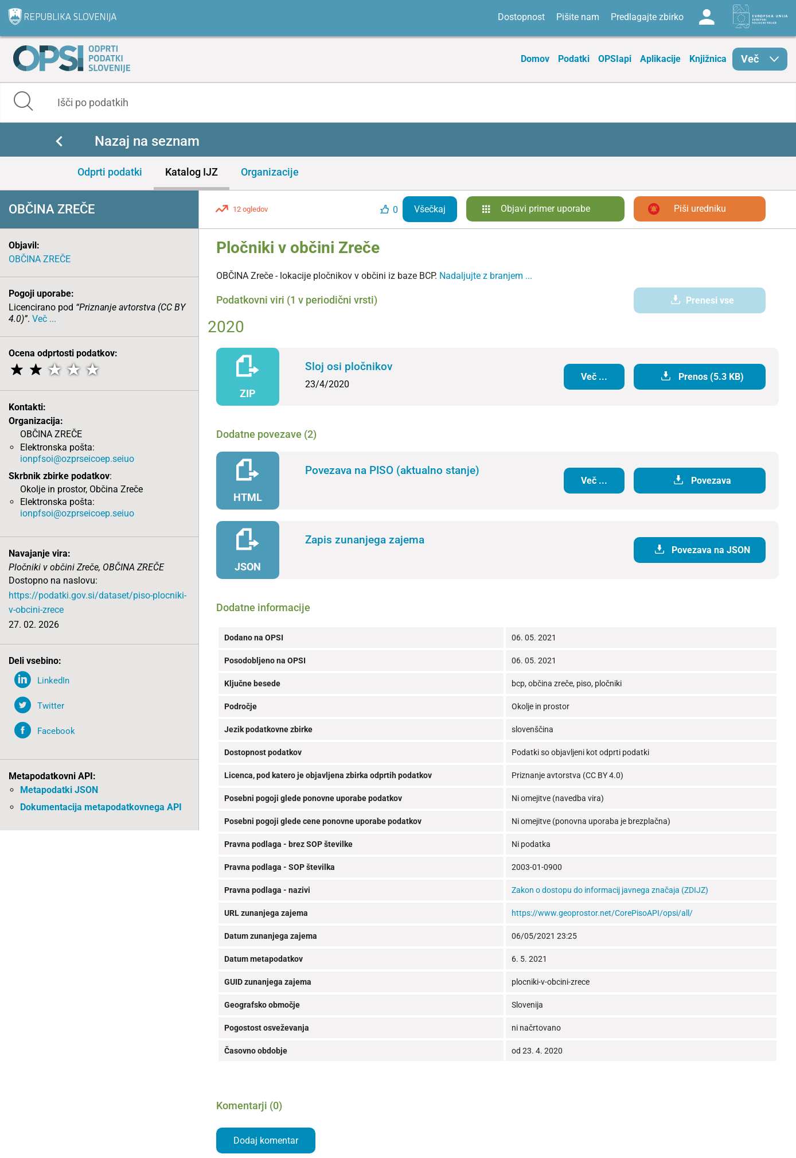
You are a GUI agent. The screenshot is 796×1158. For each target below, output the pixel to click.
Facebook (56, 731)
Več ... (44, 318)
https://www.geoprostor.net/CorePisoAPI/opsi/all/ (602, 913)
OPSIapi (614, 58)
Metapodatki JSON (59, 789)
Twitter (50, 706)
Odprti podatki (109, 172)
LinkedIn (53, 680)
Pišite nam (577, 16)
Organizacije (270, 172)
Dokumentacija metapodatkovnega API (101, 807)
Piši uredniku (700, 208)
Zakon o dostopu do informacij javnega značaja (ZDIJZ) (610, 890)
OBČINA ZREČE (40, 259)
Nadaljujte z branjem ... (485, 275)
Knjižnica (708, 58)
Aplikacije (660, 58)
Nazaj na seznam (147, 141)
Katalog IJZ (191, 172)
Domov (535, 58)
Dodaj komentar (265, 1140)
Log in (706, 17)
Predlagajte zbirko (647, 16)
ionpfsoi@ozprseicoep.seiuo (77, 458)
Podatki (574, 58)
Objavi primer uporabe (545, 208)
